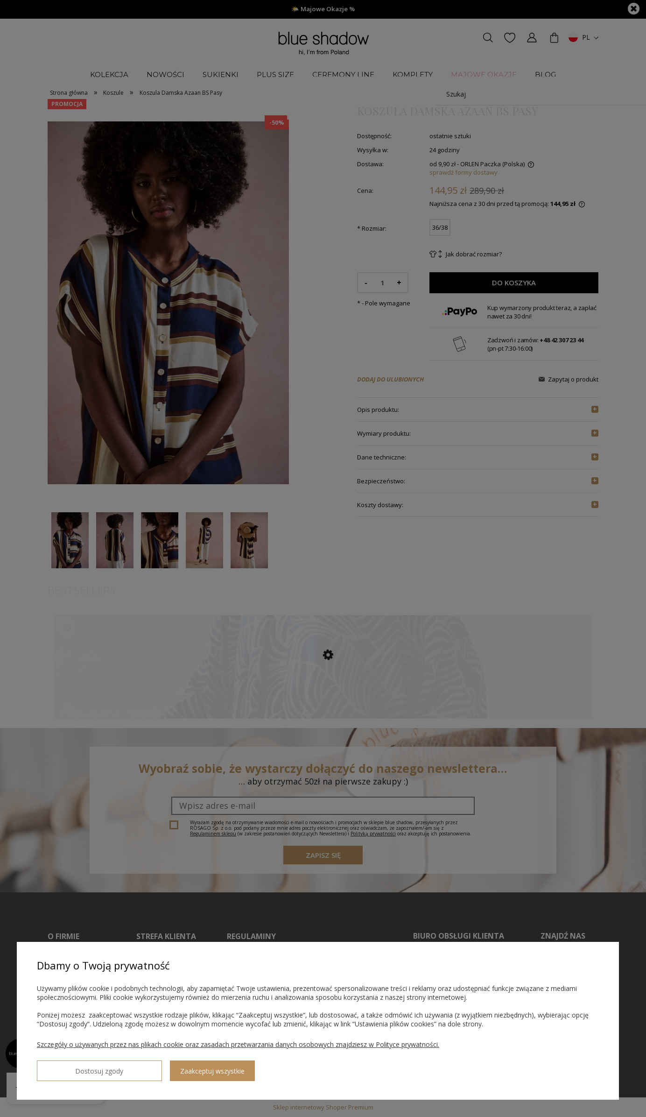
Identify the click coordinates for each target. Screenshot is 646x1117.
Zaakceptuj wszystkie (154, 1067)
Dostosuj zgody (70, 1067)
